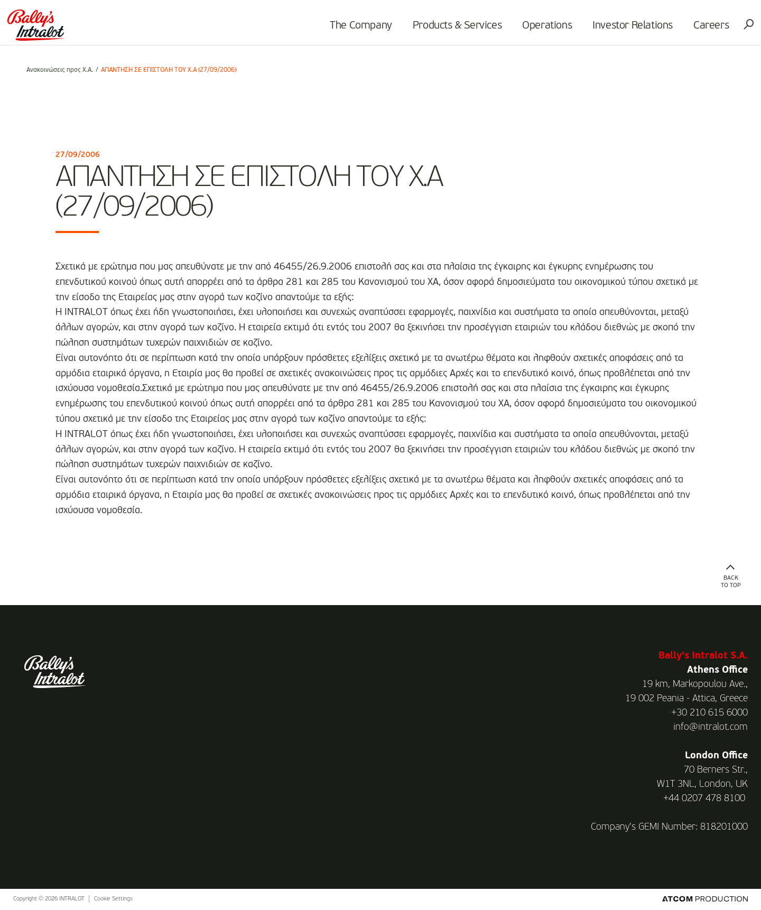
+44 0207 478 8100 (704, 798)
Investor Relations (617, 29)
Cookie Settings (113, 899)
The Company (345, 29)
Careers (695, 29)
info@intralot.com (710, 727)
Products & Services (441, 29)
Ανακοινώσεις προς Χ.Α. (59, 70)
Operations (531, 29)
